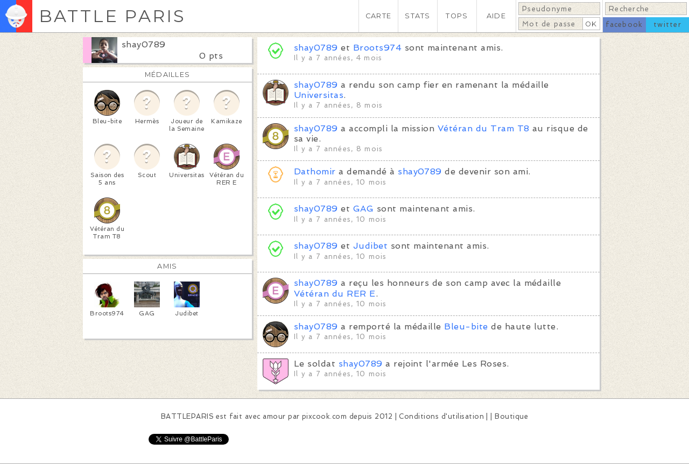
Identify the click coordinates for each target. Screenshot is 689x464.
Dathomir (315, 171)
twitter (667, 24)
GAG (363, 208)
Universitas (318, 95)
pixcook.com (324, 416)
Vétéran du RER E (335, 294)
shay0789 (144, 44)
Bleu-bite (466, 326)
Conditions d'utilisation (441, 416)
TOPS (457, 16)
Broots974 (377, 48)
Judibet (370, 246)
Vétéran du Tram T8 (484, 128)
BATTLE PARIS (112, 15)
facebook (624, 24)
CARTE (378, 16)
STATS (417, 16)
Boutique (511, 416)
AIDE (496, 16)
